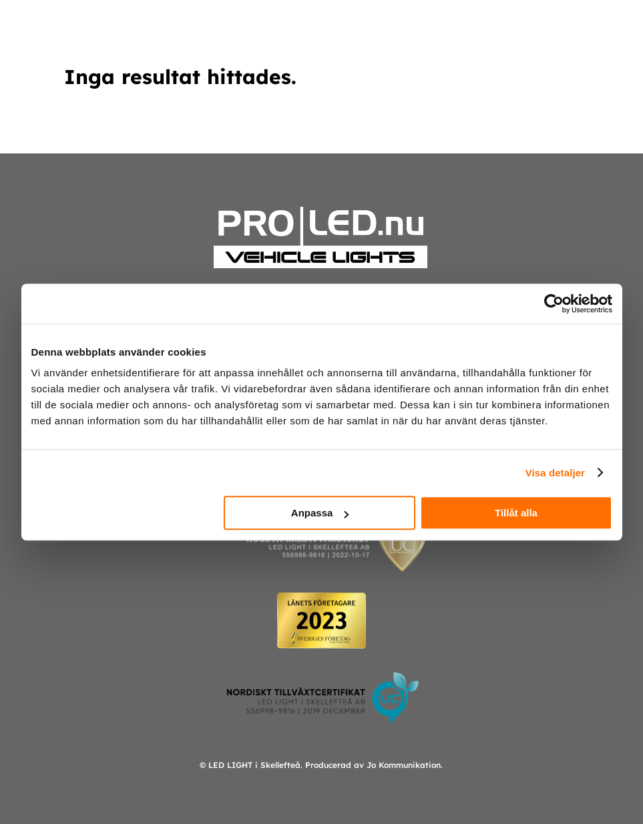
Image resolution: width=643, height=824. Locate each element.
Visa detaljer (555, 472)
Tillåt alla (516, 512)
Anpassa (320, 512)
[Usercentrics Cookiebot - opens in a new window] (553, 304)
